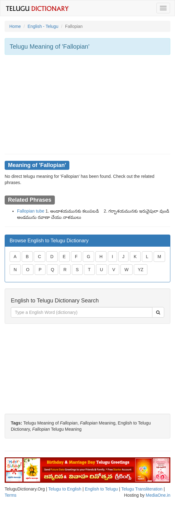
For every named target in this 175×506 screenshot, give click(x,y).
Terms (10, 495)
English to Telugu (101, 488)
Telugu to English (64, 488)
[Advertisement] (87, 104)
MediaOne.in (158, 495)
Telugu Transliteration (141, 488)
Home (15, 26)
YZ (140, 269)
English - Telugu (43, 26)
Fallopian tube (30, 211)
